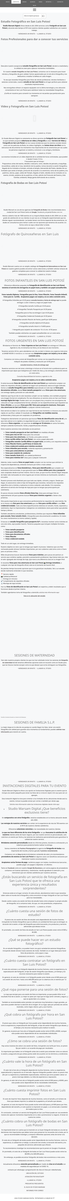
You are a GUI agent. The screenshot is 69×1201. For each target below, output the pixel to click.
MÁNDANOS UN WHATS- (27, 34)
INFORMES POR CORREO (34, 1190)
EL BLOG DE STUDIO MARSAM (34, 1187)
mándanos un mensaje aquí (24, 353)
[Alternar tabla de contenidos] (42, 16)
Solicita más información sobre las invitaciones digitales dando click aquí (34, 804)
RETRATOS (50, 2)
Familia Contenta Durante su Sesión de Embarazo (13, 717)
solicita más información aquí (49, 592)
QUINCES (32, 2)
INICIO (8, 2)
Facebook (40, 212)
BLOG (34, 5)
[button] (2, 51)
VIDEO (40, 2)
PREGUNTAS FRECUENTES (34, 1183)
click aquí (55, 793)
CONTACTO (60, 2)
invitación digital (46, 793)
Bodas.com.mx (57, 212)
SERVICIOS (16, 2)
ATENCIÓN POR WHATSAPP (34, 1177)
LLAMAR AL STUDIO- (44, 34)
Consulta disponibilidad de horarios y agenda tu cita (34, 376)
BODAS (24, 2)
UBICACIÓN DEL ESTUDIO (35, 1173)
